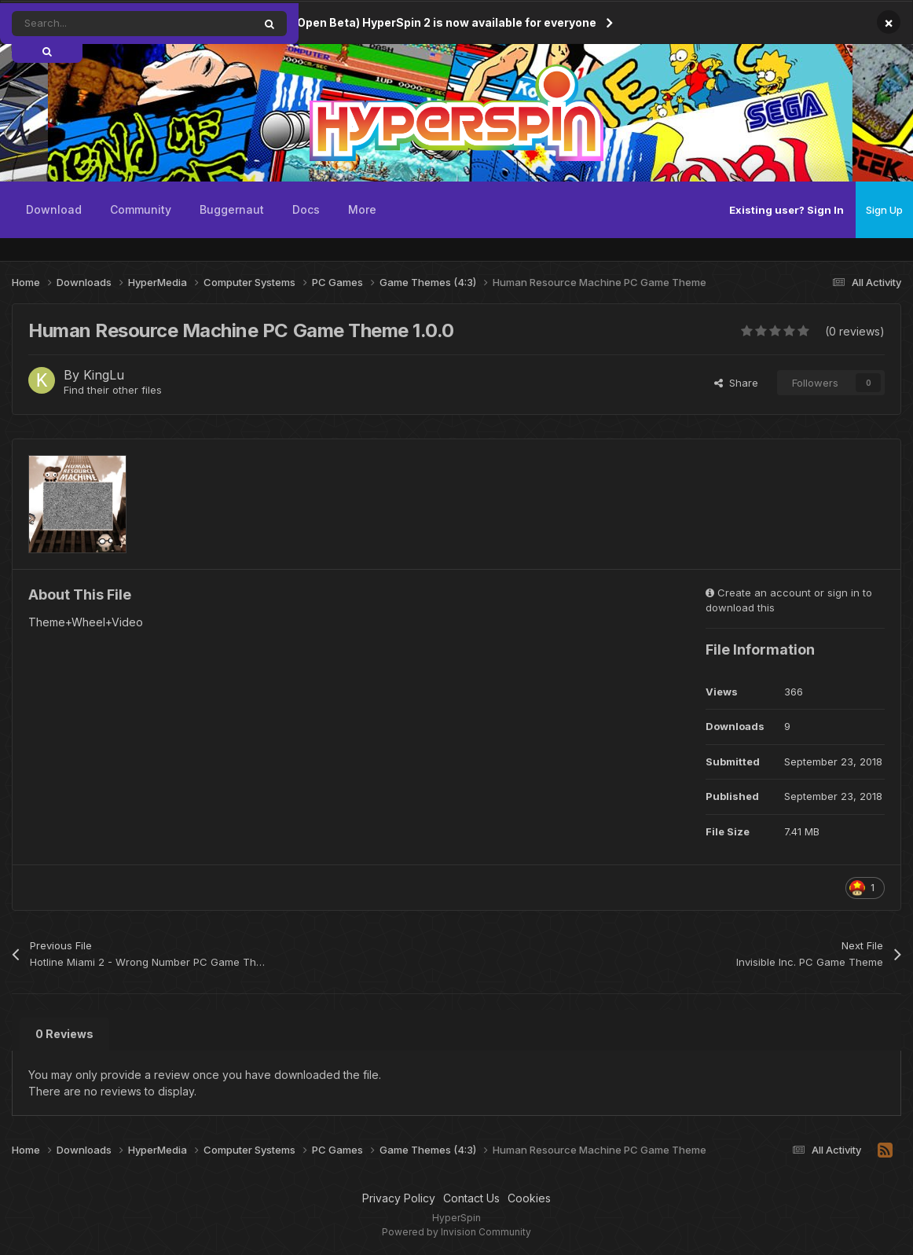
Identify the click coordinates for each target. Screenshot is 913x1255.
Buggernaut (232, 209)
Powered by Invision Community (456, 1232)
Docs (306, 209)
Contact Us (471, 1198)
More (362, 209)
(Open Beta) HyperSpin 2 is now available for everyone (444, 22)
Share (736, 382)
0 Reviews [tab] (64, 1033)
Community (140, 209)
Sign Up (884, 210)
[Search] (97, 23)
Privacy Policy (398, 1198)
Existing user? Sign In (786, 210)
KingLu (103, 375)
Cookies (529, 1198)
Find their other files (113, 389)
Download (54, 209)
